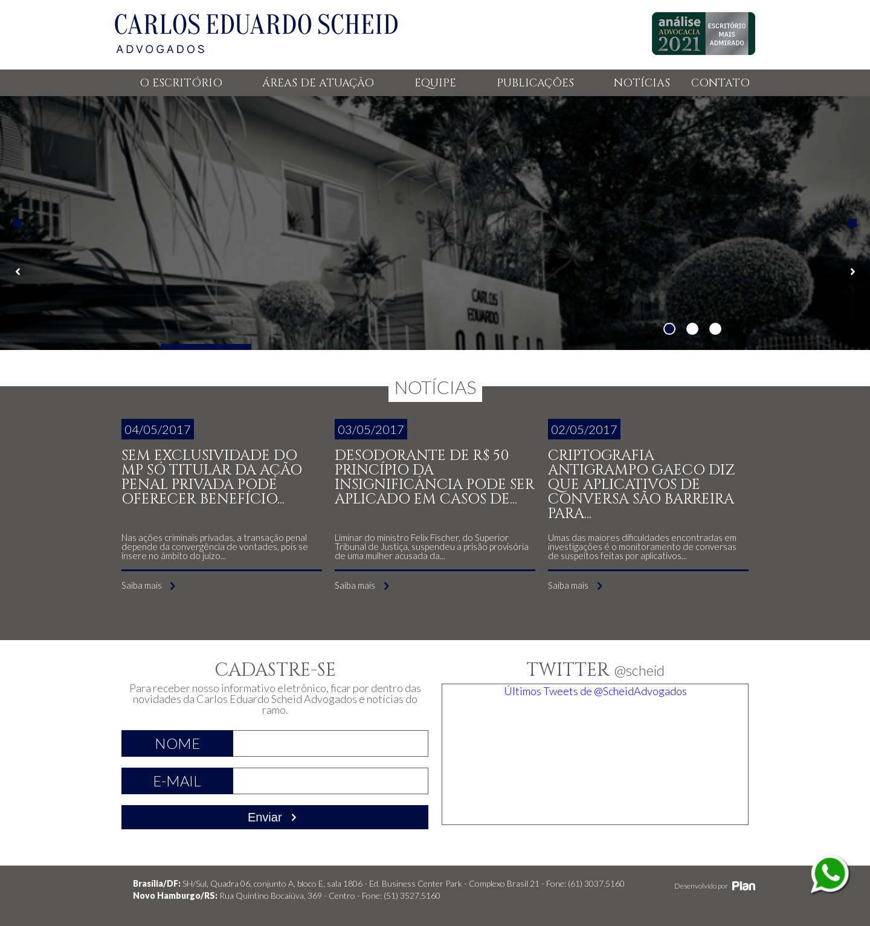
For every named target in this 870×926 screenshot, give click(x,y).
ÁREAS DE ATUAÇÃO (318, 83)
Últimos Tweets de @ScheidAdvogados (595, 691)
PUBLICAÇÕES (535, 83)
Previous (17, 223)
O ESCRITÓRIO (181, 83)
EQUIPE (435, 83)
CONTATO (720, 83)
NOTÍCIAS (642, 83)
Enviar (275, 817)
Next (852, 223)
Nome (177, 743)
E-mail (177, 780)
